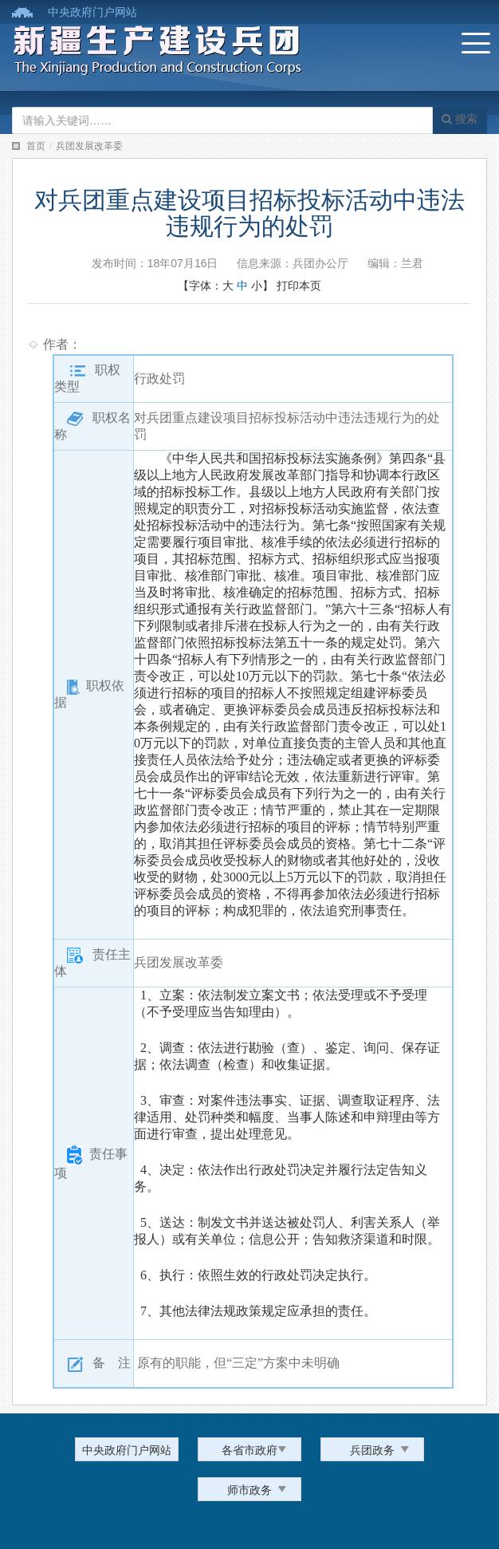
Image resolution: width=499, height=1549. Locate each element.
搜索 (459, 118)
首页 (35, 146)
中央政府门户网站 (92, 12)
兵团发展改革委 (89, 146)
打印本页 (299, 285)
